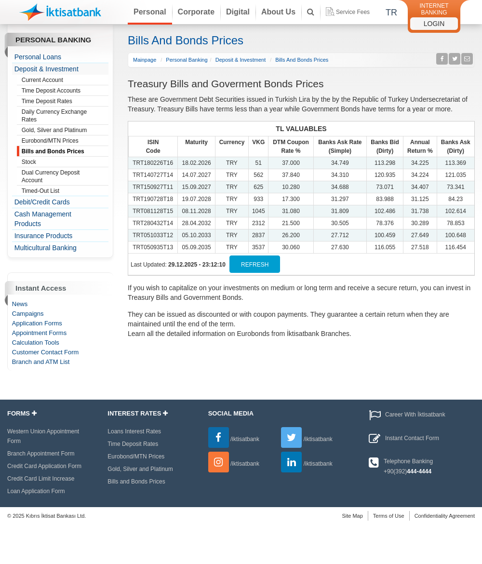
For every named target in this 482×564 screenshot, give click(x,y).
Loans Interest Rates (134, 431)
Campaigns (28, 313)
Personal (150, 12)
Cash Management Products (42, 219)
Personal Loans (37, 57)
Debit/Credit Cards (42, 202)
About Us (278, 12)
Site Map (352, 516)
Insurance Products (43, 236)
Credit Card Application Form (44, 466)
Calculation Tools (35, 342)
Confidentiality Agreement (445, 516)
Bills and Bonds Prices (53, 151)
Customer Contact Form (45, 352)
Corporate (196, 12)
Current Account (42, 80)
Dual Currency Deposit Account (51, 176)
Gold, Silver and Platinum (54, 130)
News (20, 304)
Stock (29, 162)
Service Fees (348, 11)
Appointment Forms (39, 332)
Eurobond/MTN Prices (50, 140)
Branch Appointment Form (40, 453)
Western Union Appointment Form (43, 436)
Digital (238, 12)
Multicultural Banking (45, 248)
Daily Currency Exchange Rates (54, 115)
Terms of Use (388, 516)
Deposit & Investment (46, 69)
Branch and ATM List (41, 361)
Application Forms (37, 323)
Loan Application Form (36, 491)
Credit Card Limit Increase (40, 478)
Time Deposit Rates (47, 101)
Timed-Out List (40, 191)
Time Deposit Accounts (51, 90)
